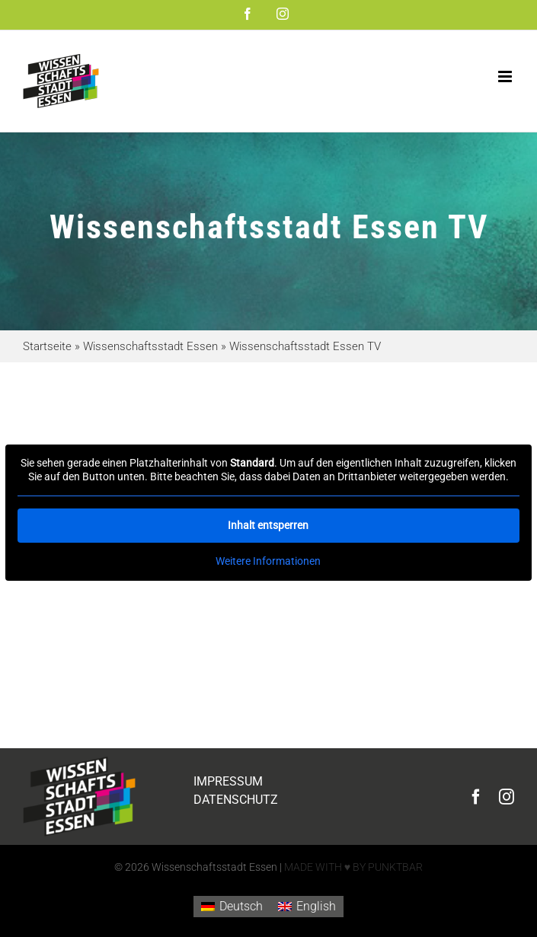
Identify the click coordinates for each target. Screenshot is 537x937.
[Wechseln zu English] (307, 906)
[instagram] (506, 797)
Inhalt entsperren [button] (269, 525)
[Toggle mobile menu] (506, 76)
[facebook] (476, 797)
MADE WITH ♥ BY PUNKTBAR (353, 867)
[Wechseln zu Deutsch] (231, 906)
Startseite (47, 346)
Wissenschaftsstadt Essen (150, 346)
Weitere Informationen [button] (268, 561)
